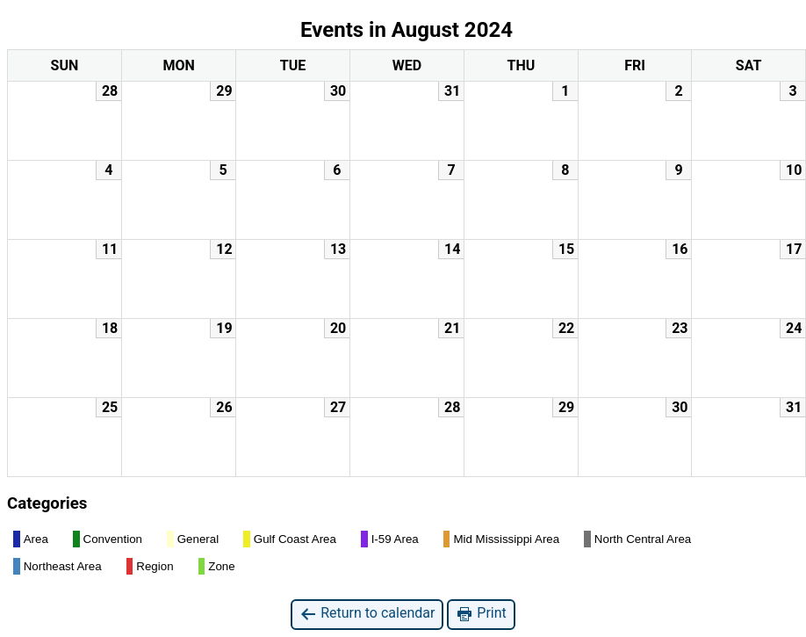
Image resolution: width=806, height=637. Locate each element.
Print (481, 613)
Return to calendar (367, 613)
